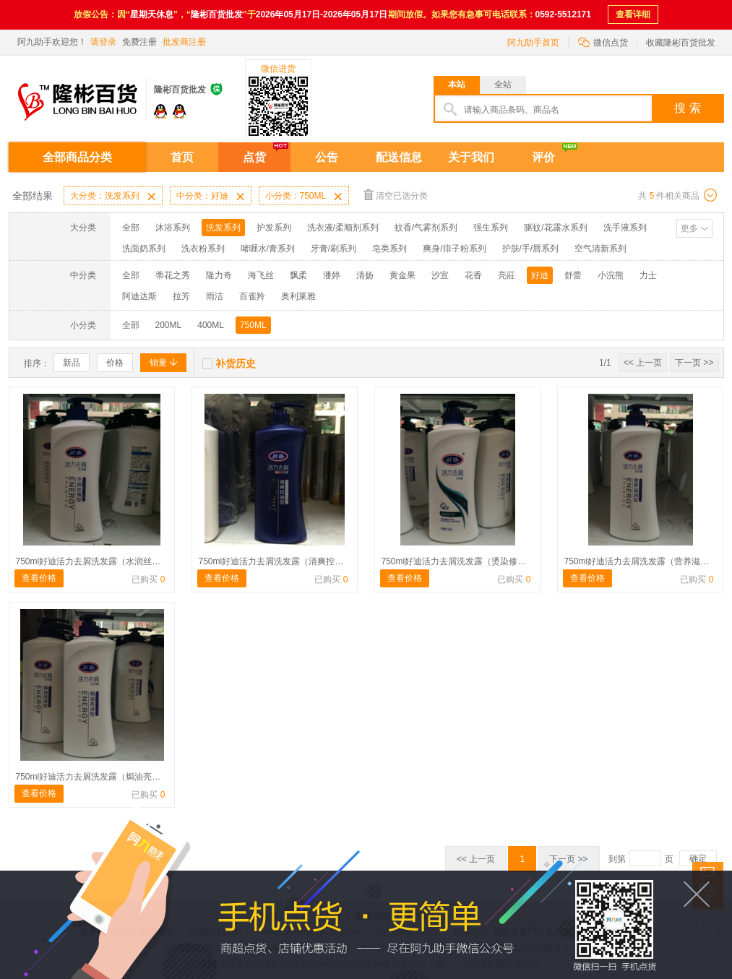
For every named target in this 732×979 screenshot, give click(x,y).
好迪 (539, 275)
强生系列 (490, 228)
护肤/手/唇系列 (530, 248)
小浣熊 (611, 275)
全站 (503, 84)
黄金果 (402, 275)
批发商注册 (184, 42)
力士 (648, 275)
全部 (130, 228)
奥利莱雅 (298, 296)
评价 (543, 157)
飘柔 (298, 275)
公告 (326, 157)
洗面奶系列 (143, 248)
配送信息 (399, 157)
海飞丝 (261, 275)
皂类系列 (389, 248)
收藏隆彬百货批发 (680, 43)
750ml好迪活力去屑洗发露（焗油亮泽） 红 (98, 777)
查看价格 (39, 578)
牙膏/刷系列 (333, 248)
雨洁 (214, 296)
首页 (182, 157)
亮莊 (506, 275)
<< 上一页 (643, 363)
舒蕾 (573, 275)
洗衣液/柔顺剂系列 (343, 228)
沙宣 (440, 275)
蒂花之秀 (172, 275)
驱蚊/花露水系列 (555, 228)
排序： (37, 363)
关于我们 (471, 157)
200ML (168, 325)
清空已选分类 (395, 195)
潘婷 (331, 275)
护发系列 (274, 228)
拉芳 (181, 296)
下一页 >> (694, 363)
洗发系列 (223, 228)
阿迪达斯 (139, 296)
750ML (253, 325)
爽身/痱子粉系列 (454, 248)
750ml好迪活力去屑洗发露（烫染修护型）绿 (467, 561)
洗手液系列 (625, 228)
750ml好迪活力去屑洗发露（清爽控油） (276, 561)
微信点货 (603, 41)
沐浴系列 (172, 228)
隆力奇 (219, 275)
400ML (210, 325)
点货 (254, 157)
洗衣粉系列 (203, 248)
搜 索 (687, 108)
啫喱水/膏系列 (268, 248)
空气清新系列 (600, 248)
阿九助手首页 (533, 43)
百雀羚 (252, 296)
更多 (689, 228)
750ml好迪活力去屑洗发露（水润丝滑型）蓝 (101, 561)
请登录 (103, 42)
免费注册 (139, 42)
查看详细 (633, 14)
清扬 (365, 275)
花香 (473, 275)
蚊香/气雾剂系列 (426, 228)
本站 (456, 84)
